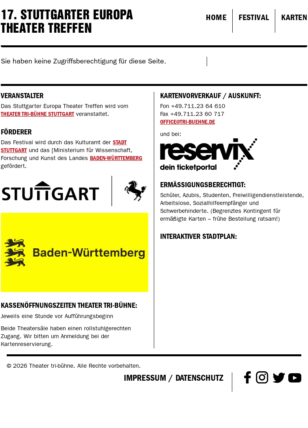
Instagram (262, 377)
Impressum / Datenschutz (173, 378)
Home (216, 17)
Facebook (247, 377)
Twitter (279, 377)
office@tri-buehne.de (187, 121)
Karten (294, 17)
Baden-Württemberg (116, 158)
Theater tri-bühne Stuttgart (37, 113)
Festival (254, 17)
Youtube (294, 377)
